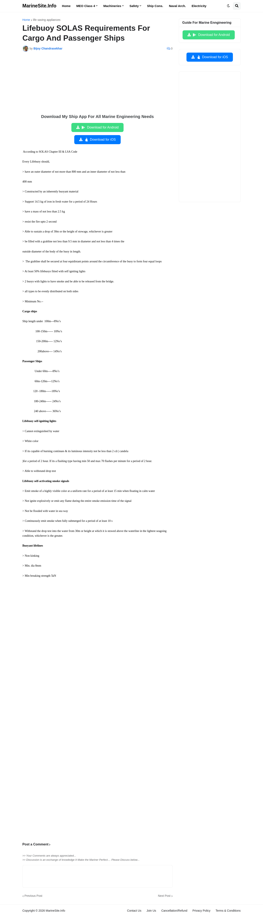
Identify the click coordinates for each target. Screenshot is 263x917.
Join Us (151, 910)
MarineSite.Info (39, 5)
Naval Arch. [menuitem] (177, 6)
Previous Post (33, 895)
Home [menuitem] (66, 6)
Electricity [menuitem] (199, 6)
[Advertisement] (97, 86)
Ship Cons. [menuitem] (155, 6)
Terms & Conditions (228, 910)
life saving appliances (46, 19)
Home (26, 19)
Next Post (164, 895)
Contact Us (134, 910)
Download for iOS (100, 140)
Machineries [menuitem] (112, 6)
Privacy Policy (201, 910)
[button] (228, 6)
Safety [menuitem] (134, 6)
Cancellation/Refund (174, 910)
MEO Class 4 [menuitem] (85, 6)
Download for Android (100, 127)
